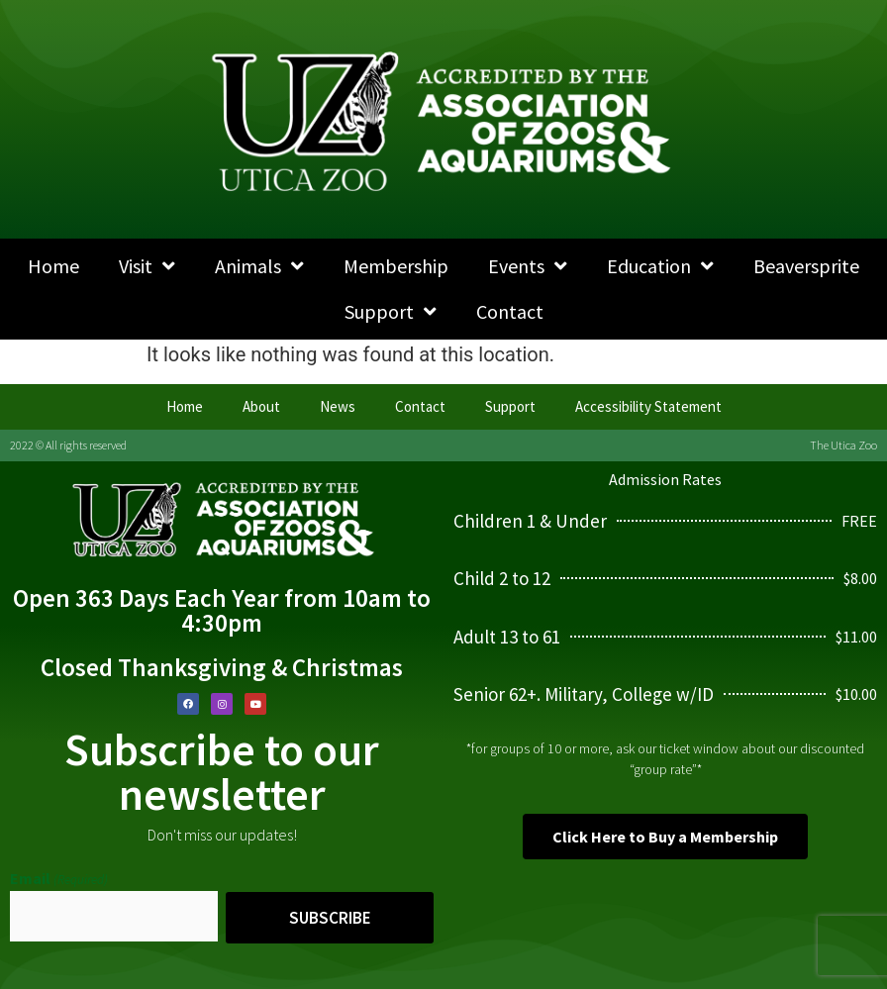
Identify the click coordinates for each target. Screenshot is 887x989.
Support (391, 312)
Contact (509, 311)
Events (527, 266)
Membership (396, 265)
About (261, 406)
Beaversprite (806, 265)
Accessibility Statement (648, 406)
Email (59, 878)
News (337, 406)
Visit (147, 266)
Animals (259, 266)
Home (53, 265)
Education (660, 266)
